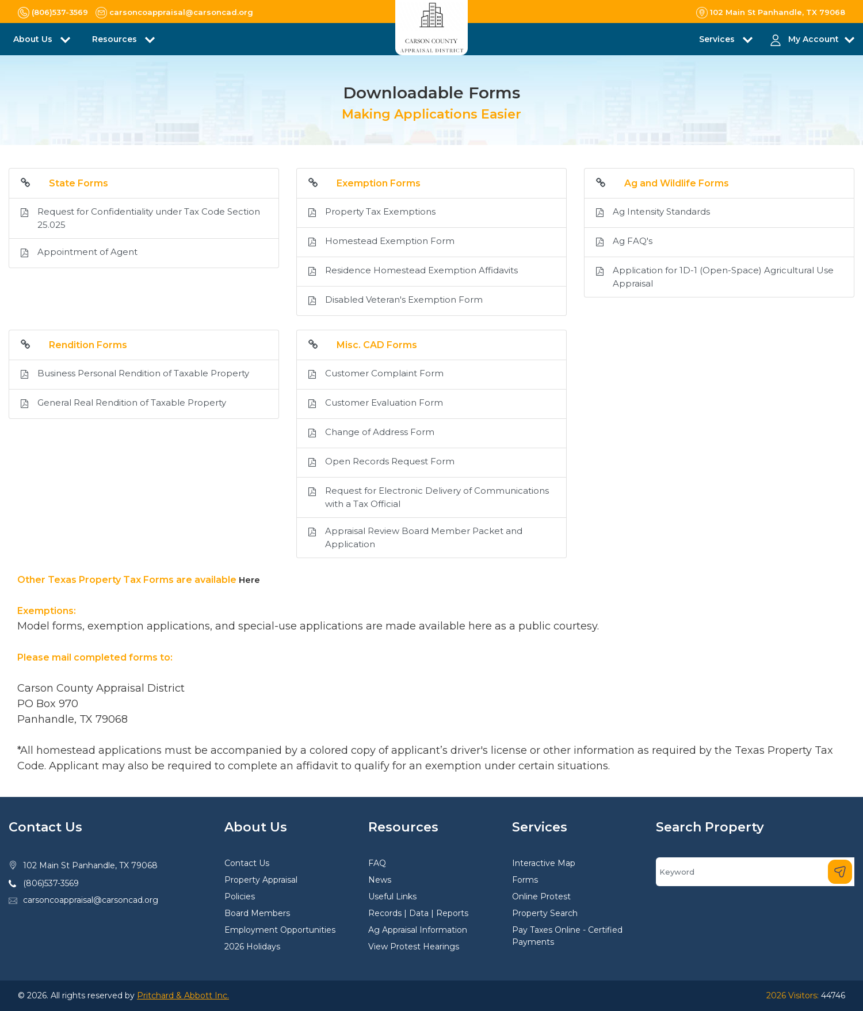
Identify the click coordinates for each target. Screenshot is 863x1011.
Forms (525, 880)
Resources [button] (115, 39)
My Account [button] (813, 39)
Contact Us (246, 863)
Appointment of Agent (79, 253)
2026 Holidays (252, 946)
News (379, 880)
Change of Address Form (371, 433)
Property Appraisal (260, 880)
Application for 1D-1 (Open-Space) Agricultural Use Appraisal (715, 277)
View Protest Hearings (413, 946)
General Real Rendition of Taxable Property (123, 403)
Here (249, 579)
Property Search (545, 913)
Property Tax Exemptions (372, 212)
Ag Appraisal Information (417, 930)
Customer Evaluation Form (375, 403)
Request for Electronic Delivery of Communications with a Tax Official (428, 497)
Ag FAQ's (624, 242)
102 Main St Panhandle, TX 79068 (90, 865)
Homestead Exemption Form (381, 242)
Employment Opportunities (279, 930)
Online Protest (541, 896)
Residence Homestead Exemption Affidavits (413, 271)
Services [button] (718, 39)
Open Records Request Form (381, 462)
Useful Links (392, 896)
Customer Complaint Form (376, 374)
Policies (239, 896)
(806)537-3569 (51, 883)
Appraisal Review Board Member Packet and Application (415, 538)
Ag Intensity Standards (653, 212)
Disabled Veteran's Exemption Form (395, 300)
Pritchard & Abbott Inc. (183, 995)
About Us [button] (34, 39)
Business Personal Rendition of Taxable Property (135, 374)
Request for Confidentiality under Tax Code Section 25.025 (140, 218)
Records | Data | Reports (418, 913)
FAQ (377, 863)
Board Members (257, 913)
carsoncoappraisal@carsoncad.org (90, 900)
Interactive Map (543, 863)
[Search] (755, 871)
